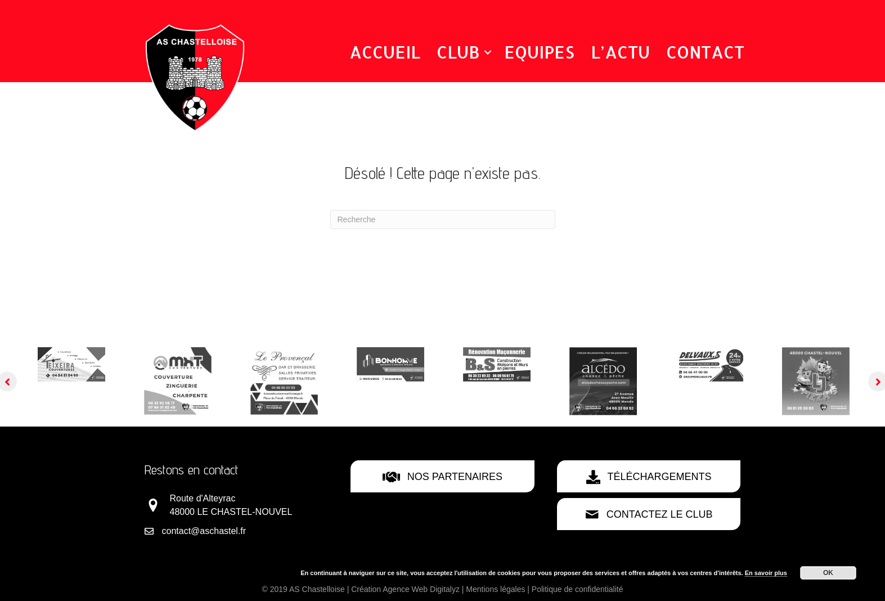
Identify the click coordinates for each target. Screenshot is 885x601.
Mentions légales (495, 589)
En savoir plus (766, 572)
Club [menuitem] (458, 51)
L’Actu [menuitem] (620, 51)
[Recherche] (442, 219)
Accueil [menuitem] (384, 51)
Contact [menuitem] (705, 51)
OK (828, 573)
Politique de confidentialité (577, 589)
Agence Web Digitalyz (421, 589)
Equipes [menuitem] (539, 51)
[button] (488, 52)
